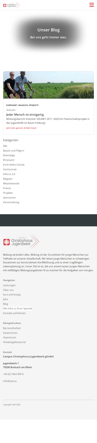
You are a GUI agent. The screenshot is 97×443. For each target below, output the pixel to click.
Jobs (5, 299)
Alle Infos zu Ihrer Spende (17, 308)
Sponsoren (9, 197)
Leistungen (9, 285)
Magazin (23, 105)
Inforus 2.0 (9, 174)
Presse (7, 188)
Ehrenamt (11, 105)
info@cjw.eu (10, 381)
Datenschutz (10, 333)
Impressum (9, 337)
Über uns (8, 290)
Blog (5, 304)
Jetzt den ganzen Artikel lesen (21, 128)
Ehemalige (9, 155)
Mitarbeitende (11, 183)
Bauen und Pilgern (13, 150)
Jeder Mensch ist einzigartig (25, 115)
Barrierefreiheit (12, 328)
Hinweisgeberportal (14, 342)
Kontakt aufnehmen (14, 313)
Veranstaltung (11, 202)
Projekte (33, 105)
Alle (5, 146)
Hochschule (10, 169)
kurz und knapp (12, 294)
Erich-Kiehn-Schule (13, 164)
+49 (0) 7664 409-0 (13, 374)
